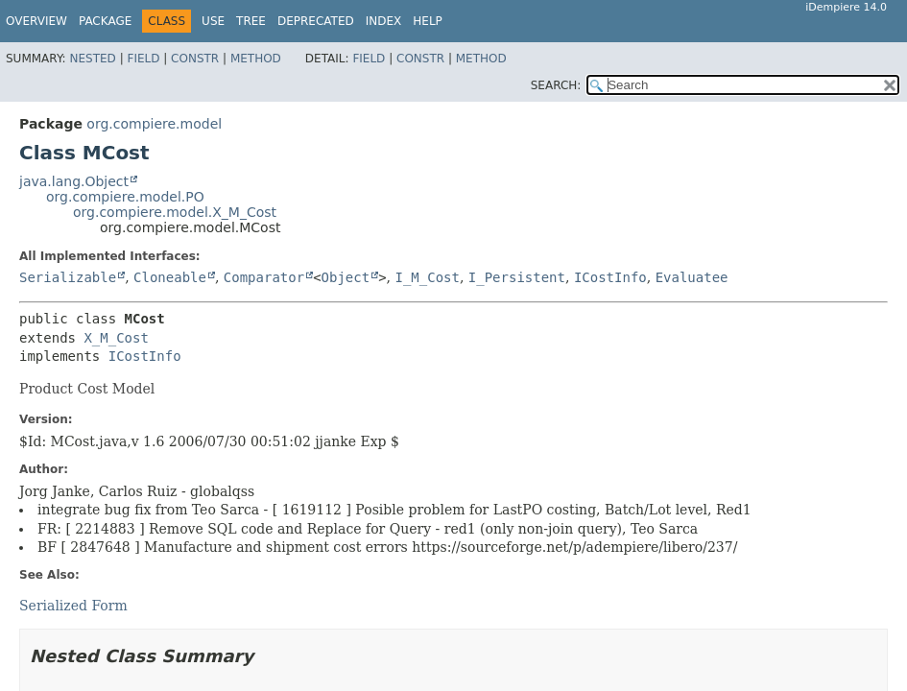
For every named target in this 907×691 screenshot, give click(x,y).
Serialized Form (73, 605)
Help (427, 21)
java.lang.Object (74, 181)
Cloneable (169, 277)
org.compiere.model (154, 123)
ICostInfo (610, 277)
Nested (92, 58)
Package (105, 21)
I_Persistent (516, 277)
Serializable (67, 277)
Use (213, 21)
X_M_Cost (116, 338)
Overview (36, 21)
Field (143, 58)
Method (255, 58)
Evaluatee (692, 277)
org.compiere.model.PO (125, 196)
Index (384, 21)
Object (346, 277)
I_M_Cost (426, 277)
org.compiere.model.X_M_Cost (174, 212)
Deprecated (315, 21)
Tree (251, 21)
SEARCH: (556, 85)
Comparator (264, 277)
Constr (195, 58)
